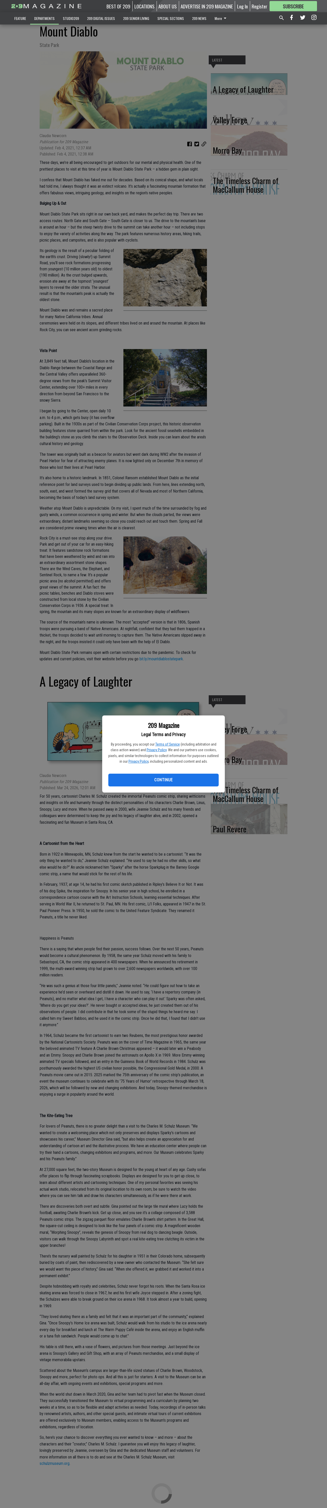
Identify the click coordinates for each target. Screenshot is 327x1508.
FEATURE (20, 18)
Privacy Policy (157, 750)
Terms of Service (167, 744)
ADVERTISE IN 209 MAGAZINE (207, 6)
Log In (242, 6)
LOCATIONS (144, 6)
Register (259, 6)
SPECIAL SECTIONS (170, 18)
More (221, 18)
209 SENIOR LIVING (136, 18)
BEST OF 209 (118, 6)
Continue (163, 779)
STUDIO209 (71, 18)
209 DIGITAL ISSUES (101, 18)
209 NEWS (199, 18)
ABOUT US (167, 6)
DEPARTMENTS (44, 18)
